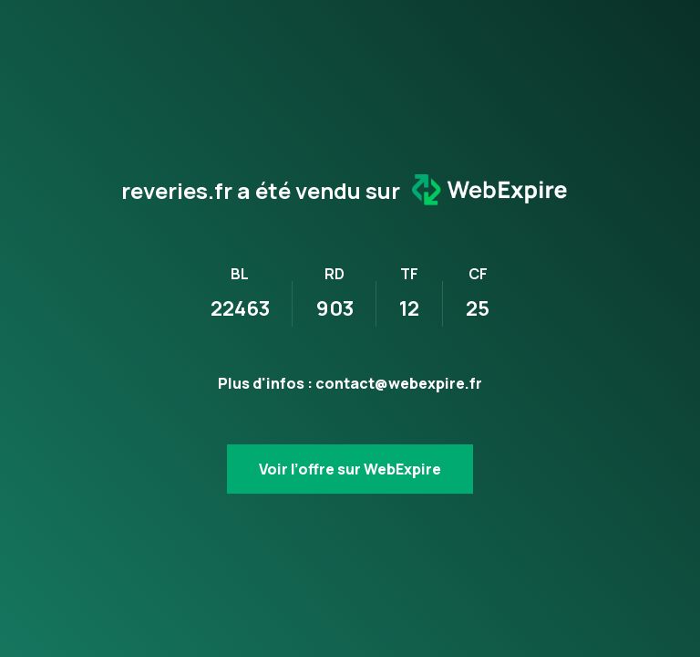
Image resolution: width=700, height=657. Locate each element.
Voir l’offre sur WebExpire (350, 469)
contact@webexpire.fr (398, 383)
